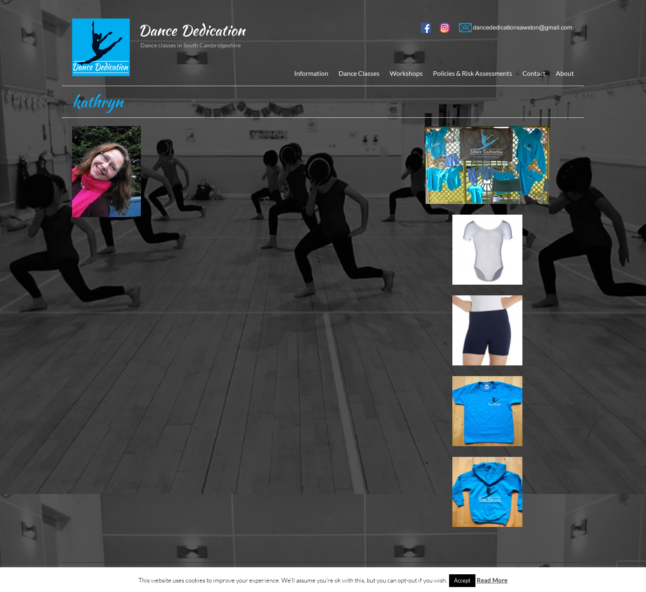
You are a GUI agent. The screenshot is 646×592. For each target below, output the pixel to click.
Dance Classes (359, 73)
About (565, 73)
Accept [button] (462, 580)
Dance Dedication (191, 30)
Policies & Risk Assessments (472, 73)
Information (311, 73)
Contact (533, 73)
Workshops (406, 73)
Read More (492, 580)
